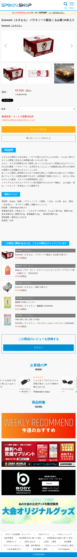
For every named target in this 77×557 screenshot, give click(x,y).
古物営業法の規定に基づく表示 (60, 538)
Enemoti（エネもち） (12, 25)
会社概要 (67, 542)
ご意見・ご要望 (49, 542)
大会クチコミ (43, 534)
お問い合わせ (29, 542)
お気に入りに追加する (38, 138)
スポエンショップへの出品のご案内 (58, 545)
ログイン (38, 347)
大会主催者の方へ (14, 549)
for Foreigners (64, 549)
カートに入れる (38, 129)
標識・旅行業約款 (33, 545)
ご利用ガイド (10, 542)
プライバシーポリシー (12, 545)
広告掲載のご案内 (40, 549)
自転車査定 (8, 538)
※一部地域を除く (57, 13)
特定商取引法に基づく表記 (30, 538)
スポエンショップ (64, 534)
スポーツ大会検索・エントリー (18, 534)
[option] (38, 46)
